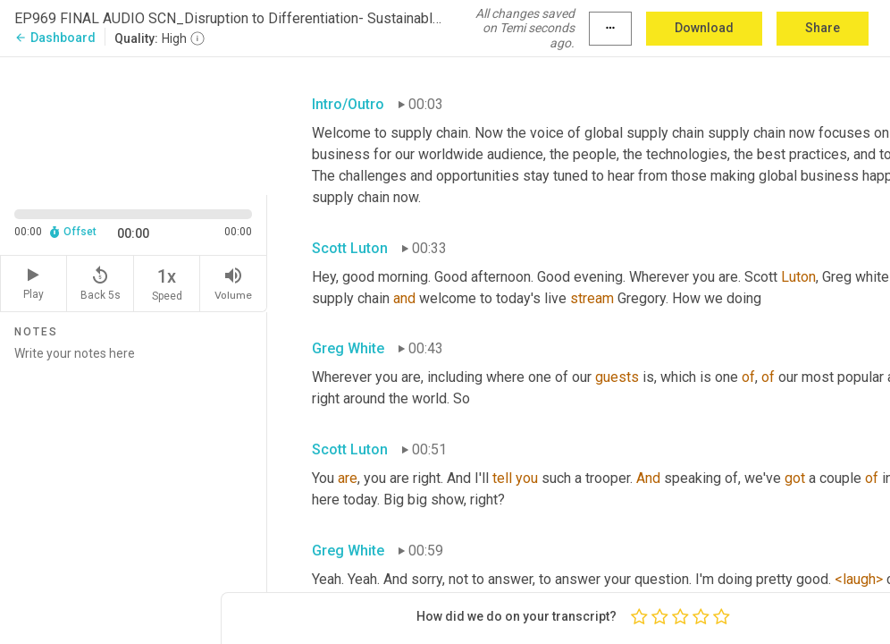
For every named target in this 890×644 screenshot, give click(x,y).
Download (704, 28)
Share (822, 28)
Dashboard (55, 37)
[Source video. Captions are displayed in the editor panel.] (133, 124)
